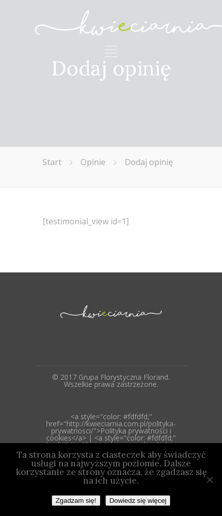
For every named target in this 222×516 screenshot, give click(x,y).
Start (52, 162)
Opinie (93, 162)
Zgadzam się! (76, 500)
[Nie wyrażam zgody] (209, 479)
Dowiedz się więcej (138, 500)
